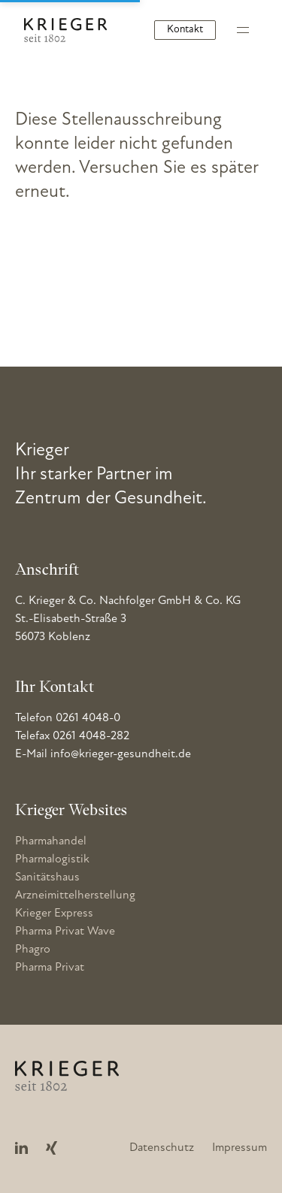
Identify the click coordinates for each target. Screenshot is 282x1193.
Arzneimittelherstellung (75, 895)
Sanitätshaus (47, 877)
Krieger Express (54, 914)
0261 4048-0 (88, 718)
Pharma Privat (49, 968)
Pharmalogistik (52, 859)
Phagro (32, 950)
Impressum (239, 1148)
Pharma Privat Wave (65, 932)
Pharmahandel (50, 841)
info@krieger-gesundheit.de (120, 754)
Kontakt (185, 29)
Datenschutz (161, 1148)
